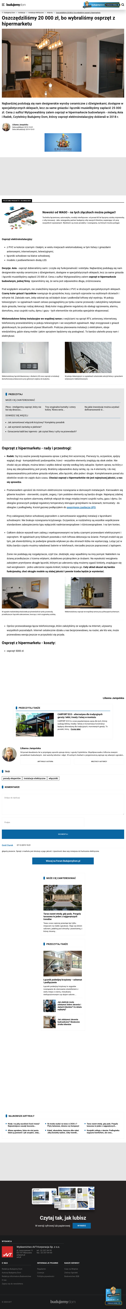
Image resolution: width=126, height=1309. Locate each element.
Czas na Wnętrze (71, 1269)
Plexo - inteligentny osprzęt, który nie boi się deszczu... (23, 408)
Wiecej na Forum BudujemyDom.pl (63, 861)
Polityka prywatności (45, 1276)
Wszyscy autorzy (99, 761)
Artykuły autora (45, 761)
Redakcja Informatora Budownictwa (16, 1276)
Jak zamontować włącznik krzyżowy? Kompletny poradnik (36, 422)
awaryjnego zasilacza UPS (81, 507)
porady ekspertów (12, 778)
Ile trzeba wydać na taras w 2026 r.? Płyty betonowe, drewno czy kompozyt (63, 1125)
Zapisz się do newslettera (12, 1284)
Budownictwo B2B (71, 1276)
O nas (4, 1280)
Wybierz (82, 1226)
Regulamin (41, 1269)
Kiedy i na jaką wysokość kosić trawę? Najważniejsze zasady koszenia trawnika (23, 1125)
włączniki (53, 778)
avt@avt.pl (21, 1255)
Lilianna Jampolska (20, 125)
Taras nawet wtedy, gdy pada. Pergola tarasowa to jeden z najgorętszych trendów (102, 1125)
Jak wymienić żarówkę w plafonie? (25, 427)
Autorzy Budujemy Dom (11, 1273)
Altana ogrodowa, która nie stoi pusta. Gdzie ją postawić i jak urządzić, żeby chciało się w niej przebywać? (23, 1131)
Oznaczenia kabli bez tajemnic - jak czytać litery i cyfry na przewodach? (42, 431)
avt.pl (19, 1257)
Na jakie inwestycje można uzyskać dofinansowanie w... (102, 408)
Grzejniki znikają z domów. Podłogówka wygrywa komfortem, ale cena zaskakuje (103, 1131)
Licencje (40, 1273)
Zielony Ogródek (71, 1273)
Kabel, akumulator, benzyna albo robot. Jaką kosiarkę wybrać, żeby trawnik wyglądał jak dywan (63, 1131)
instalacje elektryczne (35, 778)
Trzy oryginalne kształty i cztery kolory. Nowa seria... (60, 408)
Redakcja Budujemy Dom (12, 1269)
